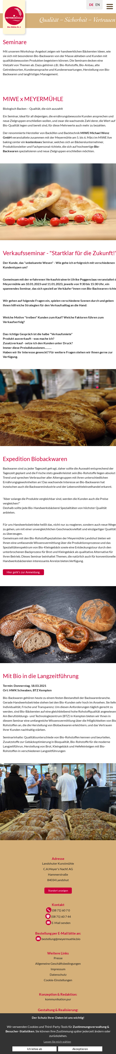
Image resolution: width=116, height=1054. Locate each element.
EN (97, 5)
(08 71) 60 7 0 (58, 910)
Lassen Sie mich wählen (57, 1041)
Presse (58, 958)
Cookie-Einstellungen (58, 980)
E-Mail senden (58, 923)
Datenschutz (58, 974)
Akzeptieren (80, 1049)
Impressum (58, 969)
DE (91, 5)
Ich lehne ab (34, 1049)
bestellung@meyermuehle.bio (58, 939)
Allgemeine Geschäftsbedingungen (58, 963)
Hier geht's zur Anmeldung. (23, 572)
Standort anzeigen (58, 890)
